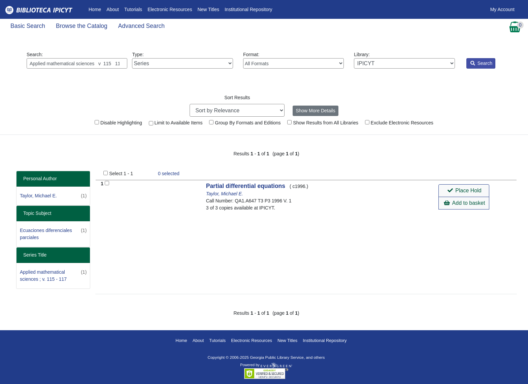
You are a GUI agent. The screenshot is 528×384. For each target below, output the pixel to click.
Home (96, 9)
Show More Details (315, 110)
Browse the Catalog (81, 26)
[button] (463, 190)
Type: (182, 60)
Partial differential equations (246, 186)
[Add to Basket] (107, 183)
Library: (404, 60)
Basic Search (27, 26)
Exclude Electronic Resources (399, 122)
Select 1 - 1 (121, 173)
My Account (502, 9)
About (112, 9)
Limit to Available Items (176, 122)
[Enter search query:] (77, 63)
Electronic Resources (169, 9)
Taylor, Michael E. (38, 195)
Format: (293, 60)
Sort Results (237, 97)
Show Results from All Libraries (322, 122)
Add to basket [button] (464, 203)
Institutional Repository (248, 9)
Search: (77, 60)
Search (481, 63)
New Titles (208, 9)
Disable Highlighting (118, 122)
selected (168, 173)
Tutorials (133, 9)
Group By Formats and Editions (244, 122)
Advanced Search (141, 26)
